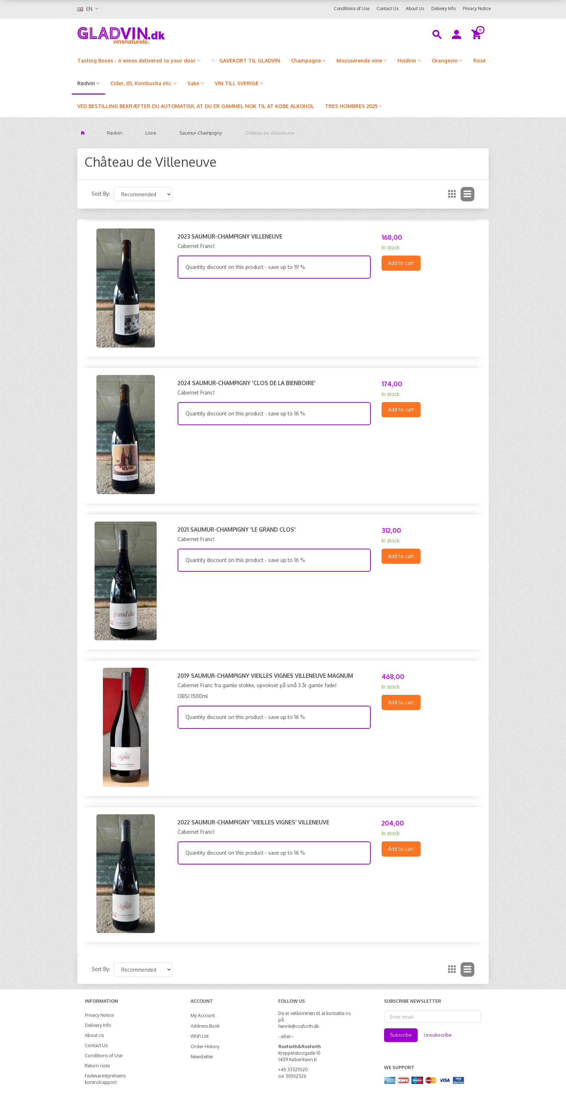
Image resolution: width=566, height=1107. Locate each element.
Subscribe (401, 1035)
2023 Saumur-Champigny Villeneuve (230, 236)
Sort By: (101, 194)
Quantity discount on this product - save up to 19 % (245, 267)
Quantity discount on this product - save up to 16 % (245, 413)
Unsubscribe (438, 1035)
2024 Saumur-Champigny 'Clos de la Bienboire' (246, 383)
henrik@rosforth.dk (298, 1026)
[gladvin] (151, 34)
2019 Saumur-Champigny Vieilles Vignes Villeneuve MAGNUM (265, 675)
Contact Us (387, 8)
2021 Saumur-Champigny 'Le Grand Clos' (237, 529)
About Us (415, 8)
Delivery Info (443, 8)
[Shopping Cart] (477, 34)
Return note (97, 1065)
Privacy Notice (477, 8)
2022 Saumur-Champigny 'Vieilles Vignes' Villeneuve (253, 822)
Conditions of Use (351, 8)
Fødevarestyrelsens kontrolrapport (105, 1079)
